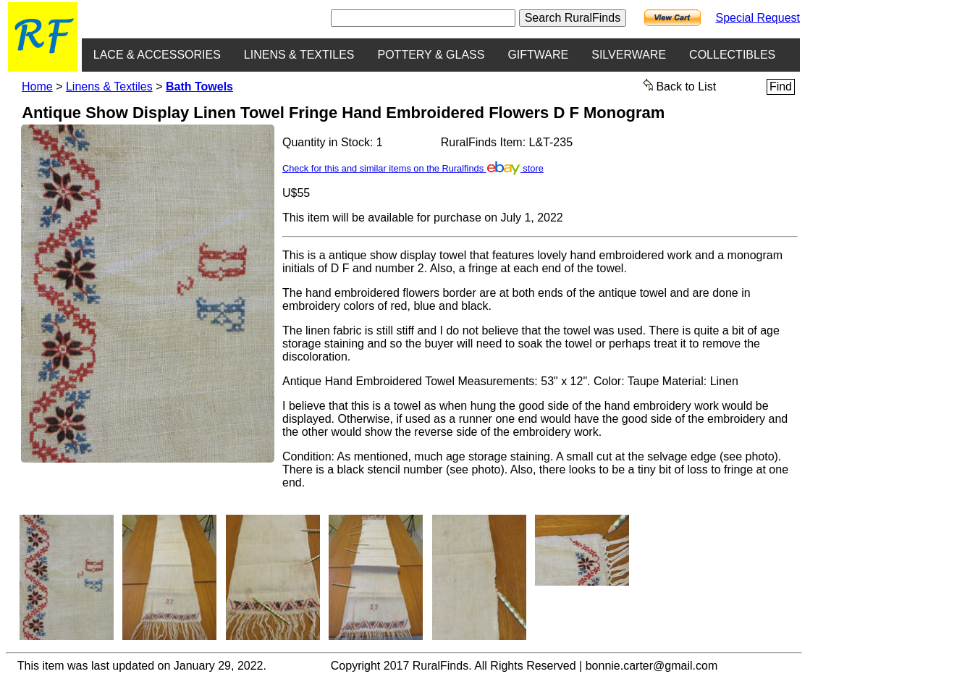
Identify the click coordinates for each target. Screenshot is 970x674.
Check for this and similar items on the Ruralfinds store (413, 168)
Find (780, 86)
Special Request (757, 18)
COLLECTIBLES (732, 55)
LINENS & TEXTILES (299, 55)
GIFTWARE (537, 55)
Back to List (680, 85)
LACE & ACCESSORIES (157, 55)
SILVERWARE (628, 55)
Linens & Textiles (109, 86)
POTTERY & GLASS (431, 55)
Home (37, 86)
